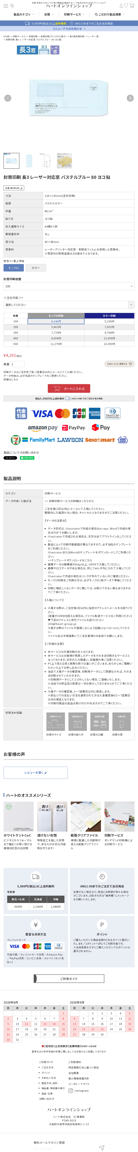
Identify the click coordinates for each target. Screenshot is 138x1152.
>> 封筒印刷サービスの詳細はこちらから (69, 501)
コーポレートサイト (79, 1084)
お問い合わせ (46, 1098)
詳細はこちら (11, 379)
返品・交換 (47, 1093)
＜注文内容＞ (14, 298)
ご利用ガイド (46, 1062)
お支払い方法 (49, 1077)
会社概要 (73, 1073)
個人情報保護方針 (78, 1078)
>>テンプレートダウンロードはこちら (70, 560)
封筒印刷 (33, 36)
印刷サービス (19, 36)
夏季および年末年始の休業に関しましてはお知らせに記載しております (69, 1051)
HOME (7, 36)
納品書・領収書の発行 (53, 1088)
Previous (7, 98)
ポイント (46, 1072)
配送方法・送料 (50, 1083)
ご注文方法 (47, 1067)
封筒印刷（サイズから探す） (54, 36)
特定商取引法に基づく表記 (83, 1067)
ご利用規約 (74, 1062)
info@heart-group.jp (62, 624)
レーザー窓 (92, 36)
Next (130, 98)
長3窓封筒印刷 (77, 36)
